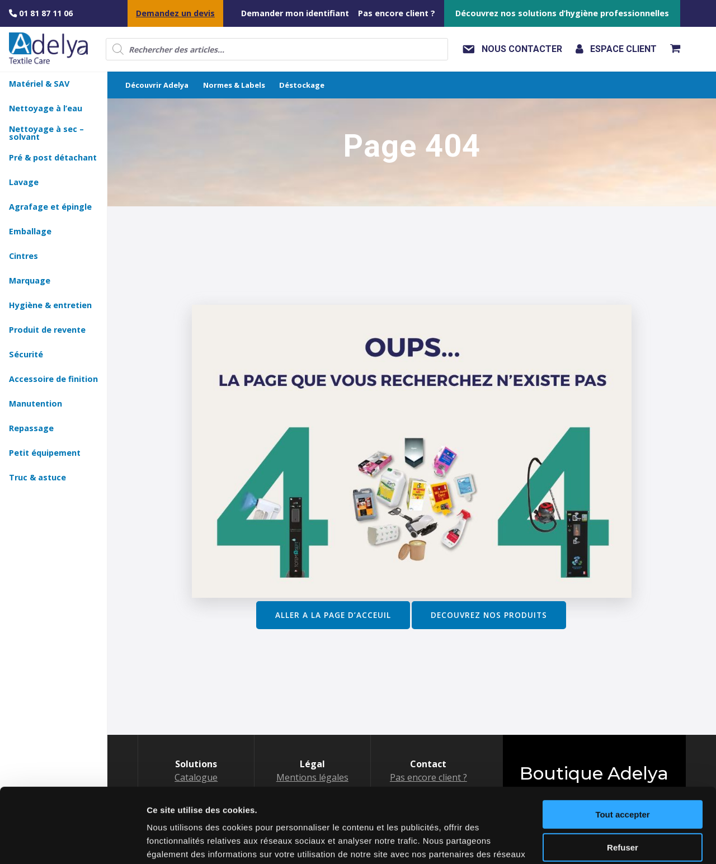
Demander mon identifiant (295, 13)
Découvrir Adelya (157, 85)
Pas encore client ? (396, 13)
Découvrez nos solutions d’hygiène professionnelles (562, 13)
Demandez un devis (175, 13)
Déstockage (301, 85)
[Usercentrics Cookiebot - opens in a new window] (72, 842)
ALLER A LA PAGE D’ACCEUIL (333, 615)
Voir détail (167, 842)
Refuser (622, 777)
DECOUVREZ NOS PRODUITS (489, 615)
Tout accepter (622, 744)
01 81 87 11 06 (41, 13)
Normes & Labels (234, 85)
